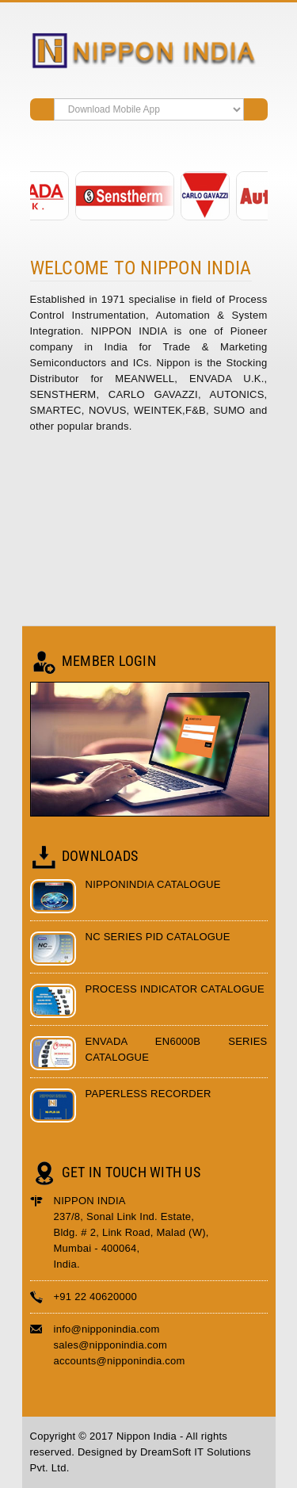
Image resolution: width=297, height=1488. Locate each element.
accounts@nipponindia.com (119, 1361)
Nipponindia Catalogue (153, 884)
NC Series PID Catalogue (158, 937)
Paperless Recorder (148, 1094)
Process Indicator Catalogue (175, 989)
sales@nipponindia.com (111, 1345)
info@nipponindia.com (107, 1329)
